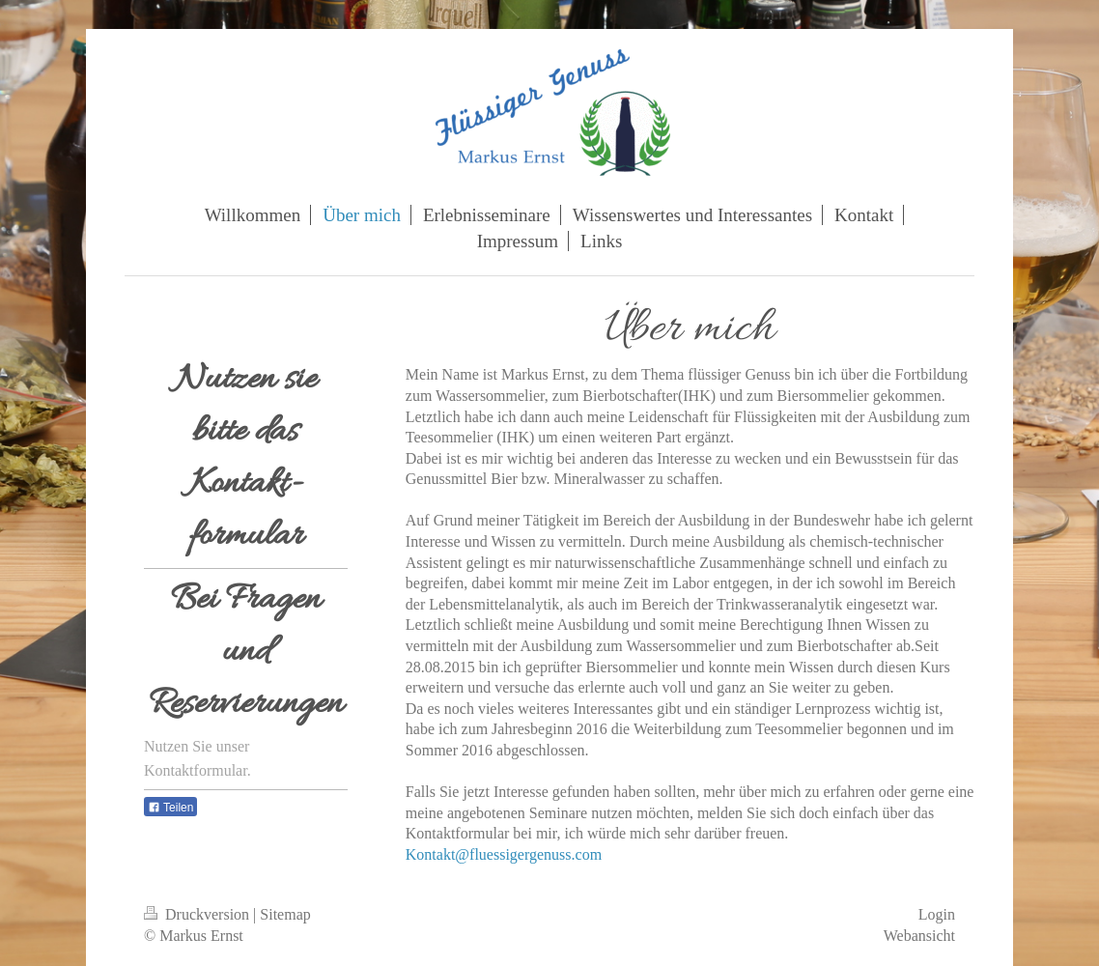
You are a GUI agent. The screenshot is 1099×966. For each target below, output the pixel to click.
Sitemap (285, 914)
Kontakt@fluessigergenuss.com (504, 854)
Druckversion (198, 914)
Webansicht (919, 935)
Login (936, 914)
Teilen (170, 807)
